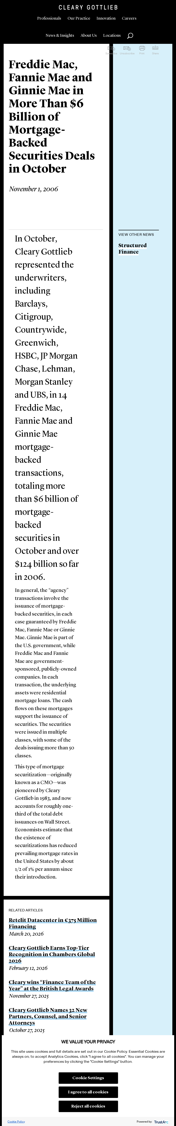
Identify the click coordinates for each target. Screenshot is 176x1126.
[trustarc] (160, 1121)
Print (141, 53)
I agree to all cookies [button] (88, 1092)
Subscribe (111, 53)
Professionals (49, 18)
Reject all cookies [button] (88, 1106)
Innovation (106, 18)
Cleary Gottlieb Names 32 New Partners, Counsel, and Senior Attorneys (48, 1017)
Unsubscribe (127, 53)
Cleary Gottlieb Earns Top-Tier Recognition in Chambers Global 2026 (52, 955)
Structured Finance (132, 249)
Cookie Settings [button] (88, 1078)
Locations (112, 36)
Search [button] (130, 36)
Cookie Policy (16, 1121)
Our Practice (79, 18)
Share (155, 53)
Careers (129, 18)
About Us (89, 36)
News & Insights (60, 36)
